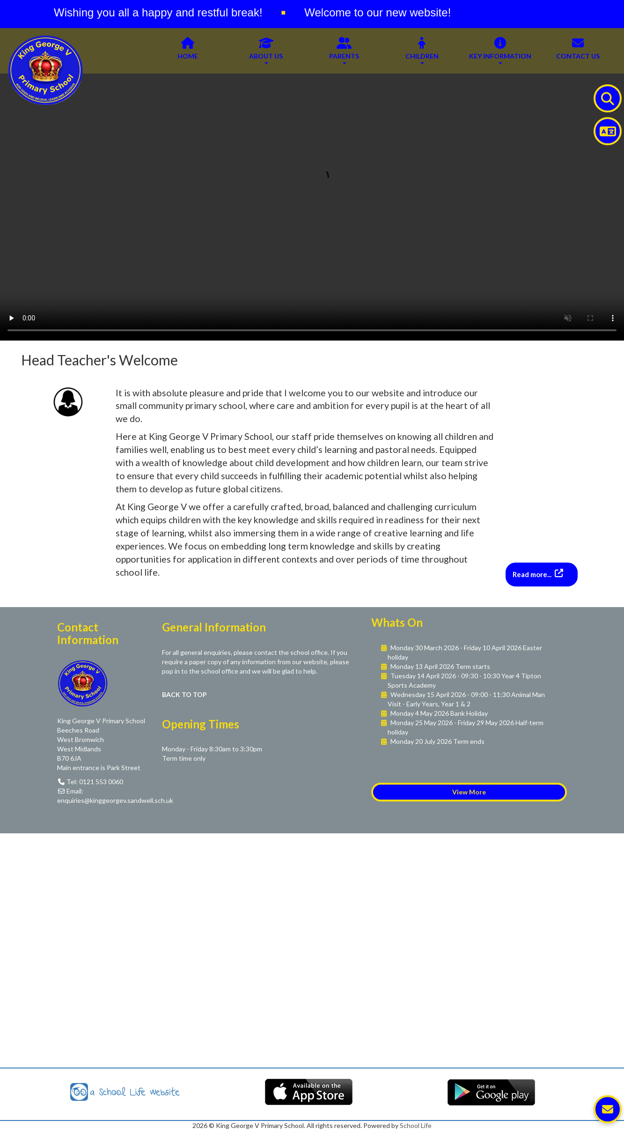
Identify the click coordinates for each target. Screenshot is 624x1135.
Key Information (500, 50)
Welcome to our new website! (382, 12)
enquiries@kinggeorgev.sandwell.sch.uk (115, 800)
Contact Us (578, 50)
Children (422, 50)
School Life (416, 1125)
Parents (344, 50)
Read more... (533, 574)
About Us (266, 50)
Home (187, 50)
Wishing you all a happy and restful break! (163, 12)
